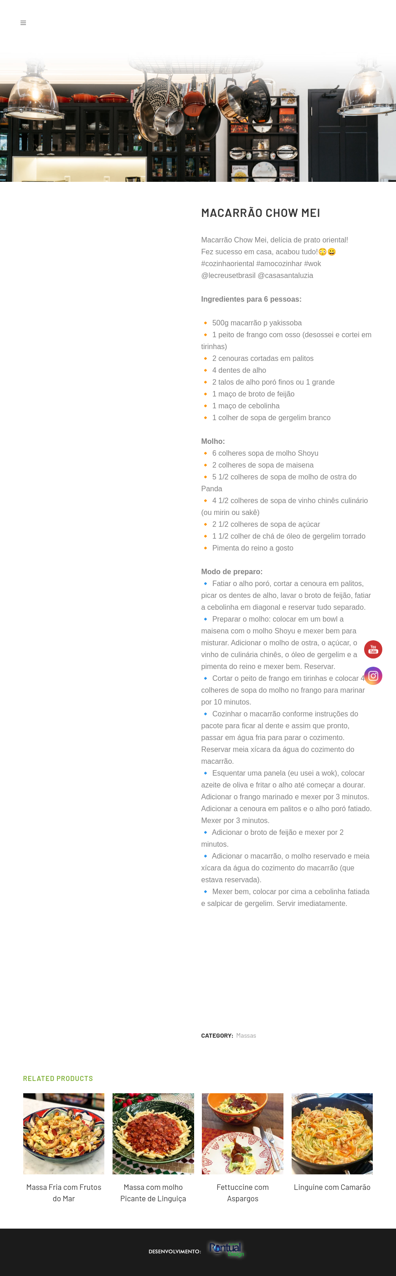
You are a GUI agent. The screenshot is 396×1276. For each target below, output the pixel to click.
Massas (246, 1035)
